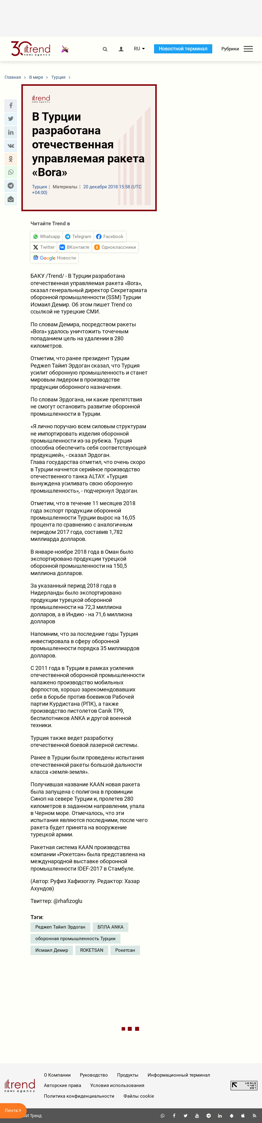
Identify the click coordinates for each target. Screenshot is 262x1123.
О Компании (57, 1075)
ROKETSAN (91, 950)
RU (137, 48)
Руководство (94, 1075)
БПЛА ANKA (111, 927)
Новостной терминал (183, 49)
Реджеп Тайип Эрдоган (60, 927)
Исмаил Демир (51, 950)
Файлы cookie (139, 1096)
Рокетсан (125, 950)
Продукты (127, 1075)
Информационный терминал (179, 1075)
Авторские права (62, 1085)
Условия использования (117, 1085)
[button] (10, 106)
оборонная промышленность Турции (75, 938)
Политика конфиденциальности (79, 1096)
